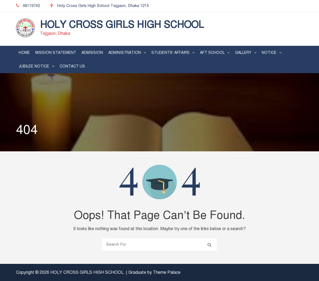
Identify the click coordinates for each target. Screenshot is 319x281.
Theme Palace (166, 272)
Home (24, 52)
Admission (92, 52)
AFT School (212, 52)
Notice (269, 52)
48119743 (28, 5)
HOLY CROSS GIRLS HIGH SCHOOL (122, 25)
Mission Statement (55, 52)
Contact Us (72, 66)
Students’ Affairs (170, 52)
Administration (124, 52)
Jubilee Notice (34, 66)
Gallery (243, 52)
